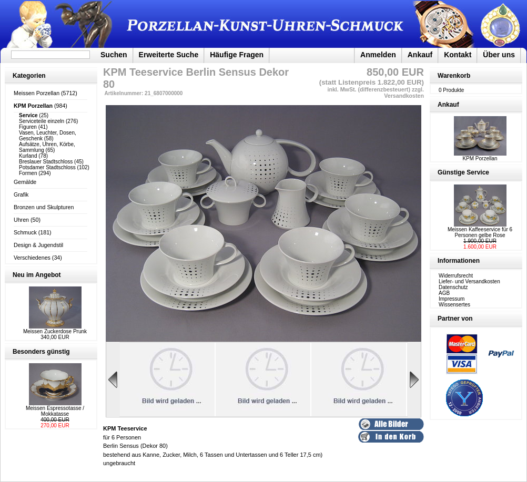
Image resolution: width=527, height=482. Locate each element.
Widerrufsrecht (456, 276)
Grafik (21, 194)
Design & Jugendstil (38, 245)
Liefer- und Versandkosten (469, 281)
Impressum (451, 299)
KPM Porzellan (480, 156)
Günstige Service (463, 172)
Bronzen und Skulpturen (44, 207)
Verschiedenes (32, 257)
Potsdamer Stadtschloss (47, 167)
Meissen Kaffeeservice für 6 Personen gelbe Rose (480, 232)
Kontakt (457, 54)
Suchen (113, 54)
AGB (444, 293)
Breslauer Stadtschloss (46, 162)
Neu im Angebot (37, 275)
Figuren (28, 127)
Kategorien (29, 75)
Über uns (499, 54)
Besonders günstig (41, 351)
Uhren (21, 220)
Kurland (28, 156)
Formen (28, 173)
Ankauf (420, 54)
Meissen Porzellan (36, 93)
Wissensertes (454, 304)
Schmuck (25, 232)
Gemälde (25, 182)
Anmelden (378, 54)
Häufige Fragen (237, 54)
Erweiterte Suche (169, 54)
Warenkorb (454, 75)
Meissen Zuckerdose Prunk (55, 331)
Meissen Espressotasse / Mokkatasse (55, 411)
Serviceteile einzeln (41, 121)
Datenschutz (453, 287)
